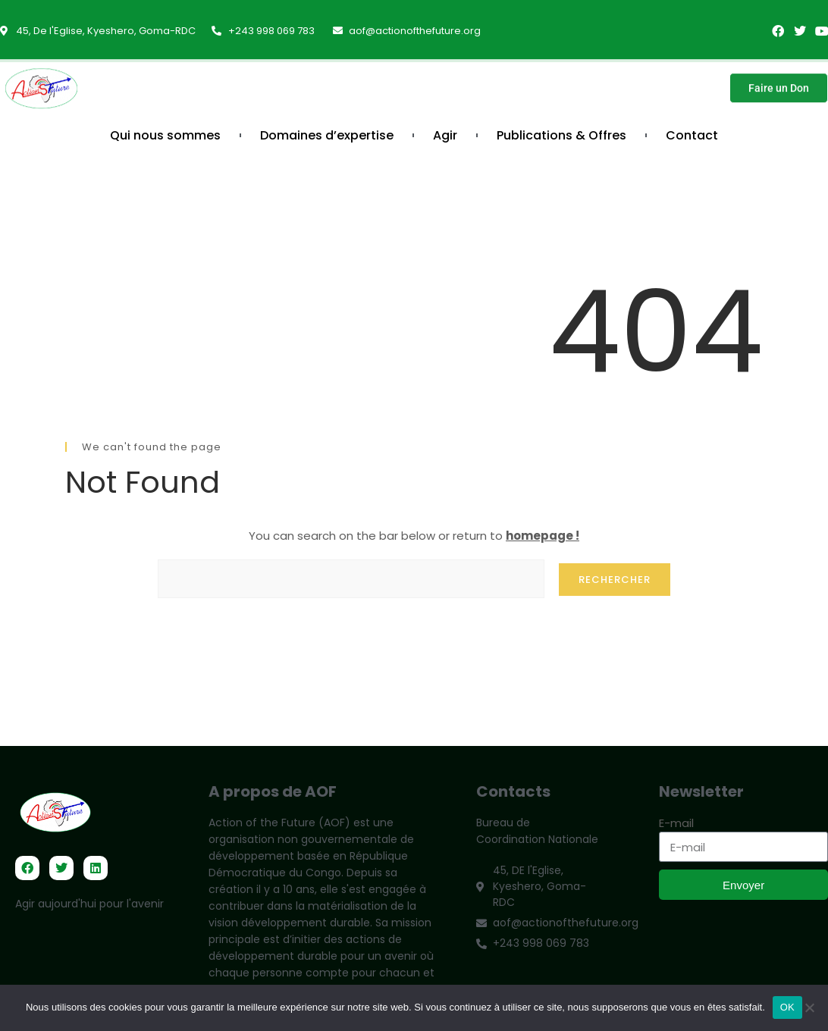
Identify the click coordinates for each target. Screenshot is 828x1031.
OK (787, 1007)
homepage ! (542, 536)
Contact (692, 135)
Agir (445, 135)
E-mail (676, 823)
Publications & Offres (561, 135)
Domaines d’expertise (327, 135)
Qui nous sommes (165, 135)
